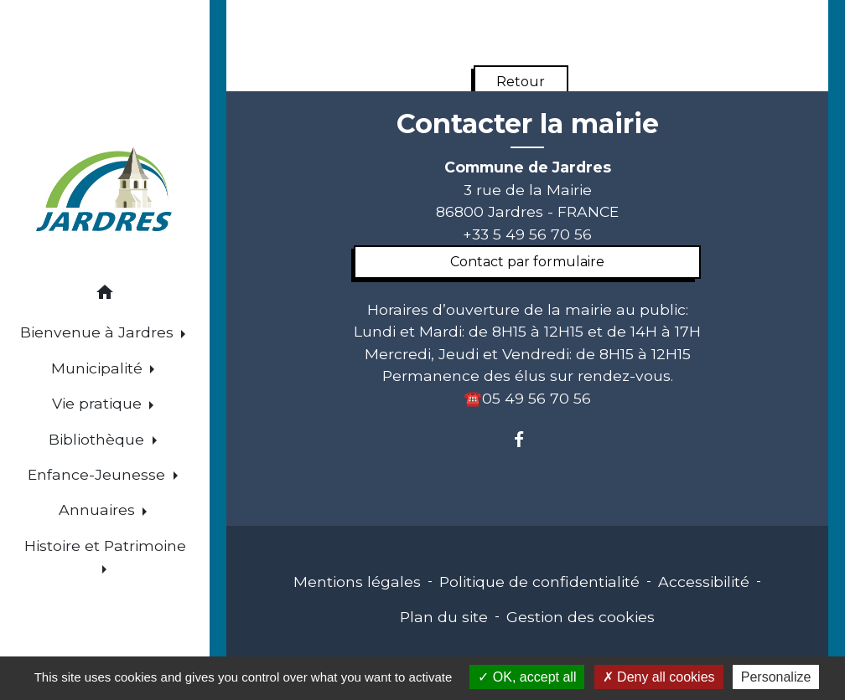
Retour (520, 82)
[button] (105, 295)
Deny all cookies (659, 677)
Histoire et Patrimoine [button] (105, 545)
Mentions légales (357, 581)
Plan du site (444, 616)
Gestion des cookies (580, 616)
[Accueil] (104, 191)
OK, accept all (527, 677)
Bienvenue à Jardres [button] (99, 332)
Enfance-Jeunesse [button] (98, 474)
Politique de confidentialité (539, 581)
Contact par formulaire (527, 262)
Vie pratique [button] (99, 403)
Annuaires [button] (99, 509)
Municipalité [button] (99, 368)
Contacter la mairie (528, 124)
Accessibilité (703, 581)
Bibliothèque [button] (98, 439)
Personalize (776, 677)
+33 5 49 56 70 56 (527, 234)
